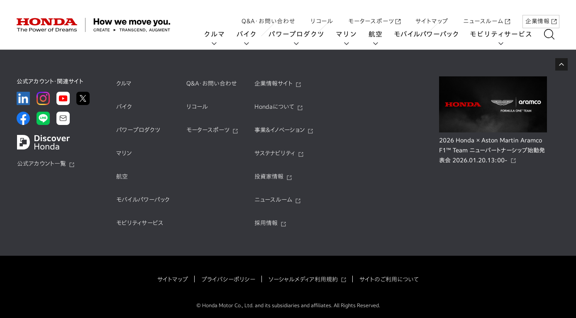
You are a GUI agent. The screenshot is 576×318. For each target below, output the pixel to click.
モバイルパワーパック (431, 34)
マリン (351, 34)
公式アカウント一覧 (41, 163)
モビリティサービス (506, 34)
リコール (321, 14)
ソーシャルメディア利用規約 (303, 279)
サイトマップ (431, 14)
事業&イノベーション (279, 130)
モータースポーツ (374, 14)
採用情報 (266, 223)
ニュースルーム (486, 14)
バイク (252, 34)
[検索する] (554, 34)
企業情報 (540, 14)
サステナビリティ (274, 153)
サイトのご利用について (389, 279)
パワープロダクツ (301, 34)
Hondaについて (274, 107)
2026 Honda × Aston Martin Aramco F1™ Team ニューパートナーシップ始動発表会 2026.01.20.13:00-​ (492, 150)
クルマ (219, 34)
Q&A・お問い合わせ (268, 14)
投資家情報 (268, 176)
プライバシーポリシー (228, 279)
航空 (380, 34)
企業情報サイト (273, 83)
